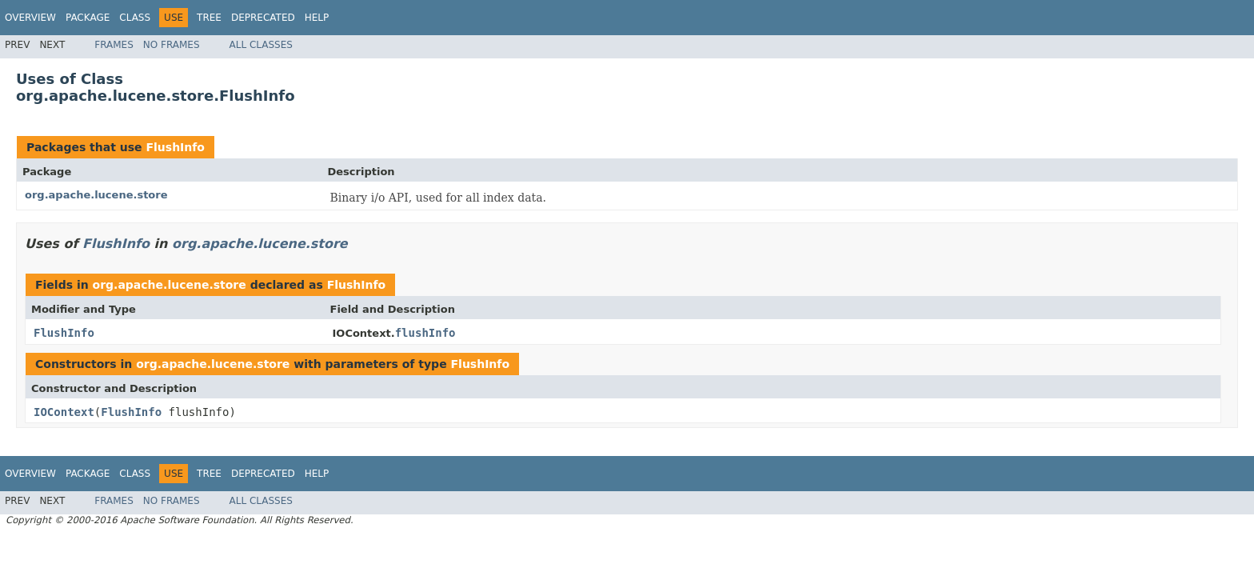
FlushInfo (175, 147)
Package (88, 17)
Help (317, 17)
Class (134, 17)
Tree (209, 17)
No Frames (171, 44)
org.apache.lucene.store (96, 195)
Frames (114, 44)
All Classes (261, 44)
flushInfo (425, 332)
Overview (30, 17)
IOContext (64, 412)
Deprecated (263, 17)
